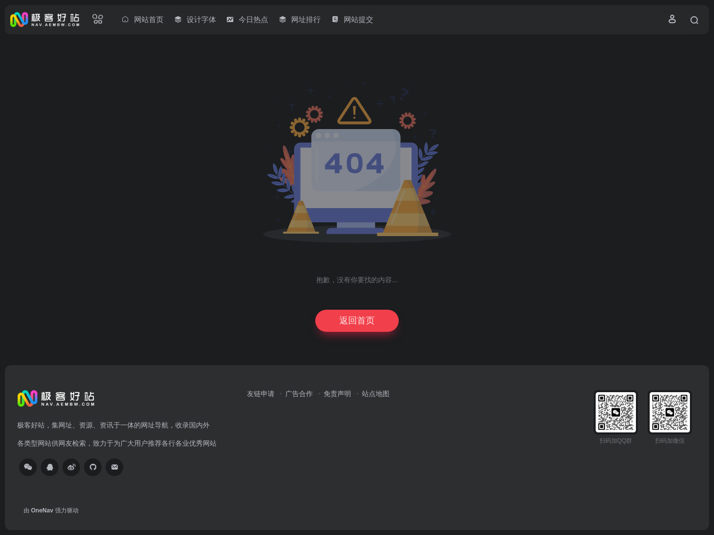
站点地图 (375, 394)
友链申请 (261, 394)
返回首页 (357, 320)
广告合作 (299, 394)
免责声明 (337, 394)
